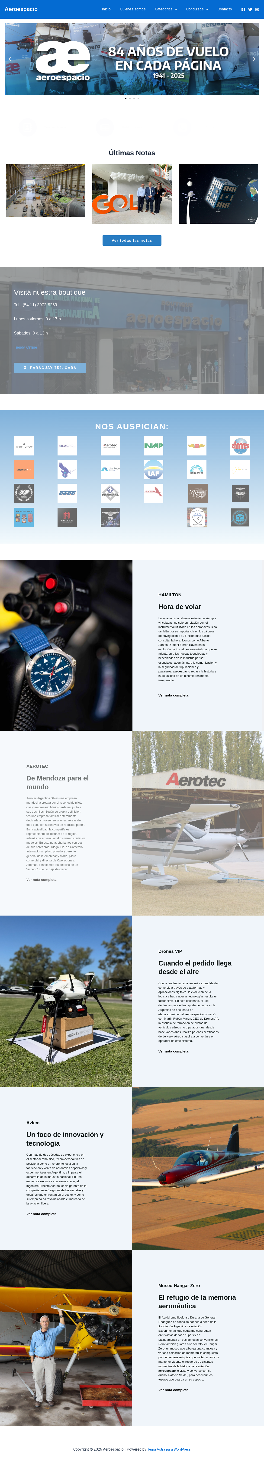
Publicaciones (132, 127)
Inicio (114, 9)
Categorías (171, 9)
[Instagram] (257, 9)
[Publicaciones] (105, 127)
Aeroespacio (21, 9)
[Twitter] (250, 9)
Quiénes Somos (55, 127)
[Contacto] (182, 127)
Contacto (226, 9)
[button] (179, 9)
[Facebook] (243, 9)
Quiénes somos (139, 9)
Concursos (200, 9)
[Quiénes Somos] (27, 127)
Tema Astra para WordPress (169, 1449)
